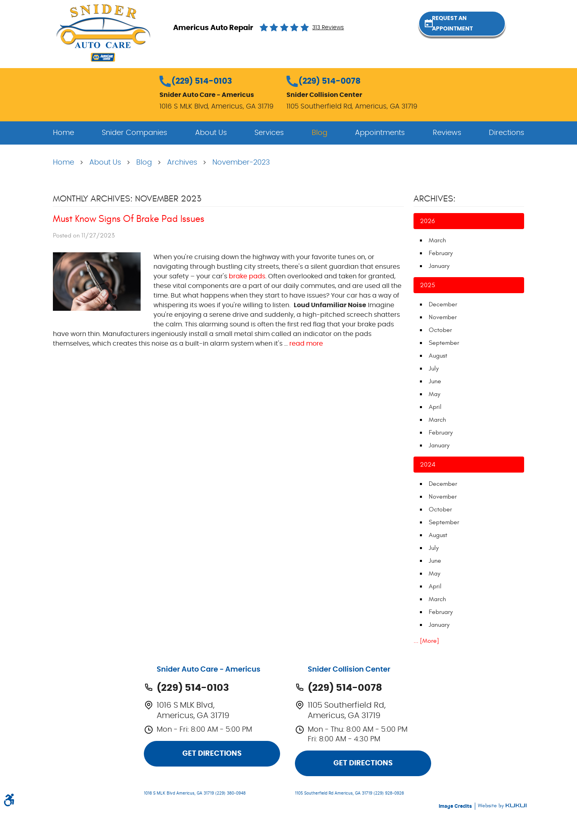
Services (269, 133)
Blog (319, 133)
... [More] (426, 640)
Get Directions (212, 753)
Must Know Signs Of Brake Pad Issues (128, 219)
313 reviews (328, 27)
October (440, 330)
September (444, 342)
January (439, 266)
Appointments (380, 133)
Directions (506, 133)
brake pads (247, 276)
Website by (502, 806)
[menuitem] (63, 133)
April (435, 407)
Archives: (435, 198)
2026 (427, 221)
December (443, 304)
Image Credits (456, 806)
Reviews (447, 133)
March (437, 240)
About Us (211, 133)
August (438, 355)
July (434, 368)
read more (306, 343)
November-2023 (241, 162)
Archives (182, 162)
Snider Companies (134, 133)
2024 (428, 464)
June (435, 381)
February (441, 253)
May (434, 394)
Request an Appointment (480, 27)
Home (63, 133)
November (443, 317)
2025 (427, 285)
